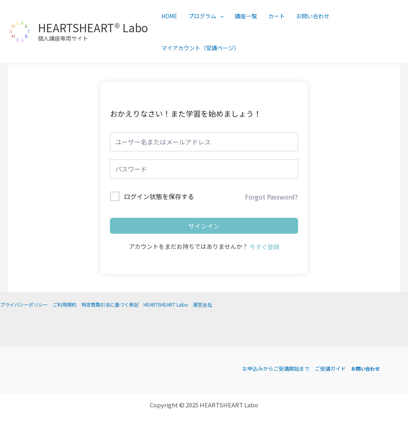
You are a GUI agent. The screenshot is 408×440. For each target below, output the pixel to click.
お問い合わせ (313, 16)
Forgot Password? (271, 196)
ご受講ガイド (329, 368)
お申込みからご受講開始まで (274, 368)
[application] (220, 16)
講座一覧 (246, 16)
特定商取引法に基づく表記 (110, 304)
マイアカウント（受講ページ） (200, 48)
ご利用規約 (64, 304)
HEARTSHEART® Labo (93, 27)
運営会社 (202, 304)
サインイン (204, 226)
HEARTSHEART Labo (165, 304)
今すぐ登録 (264, 246)
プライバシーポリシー (24, 304)
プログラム (206, 16)
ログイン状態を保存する (159, 196)
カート (276, 16)
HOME (169, 16)
